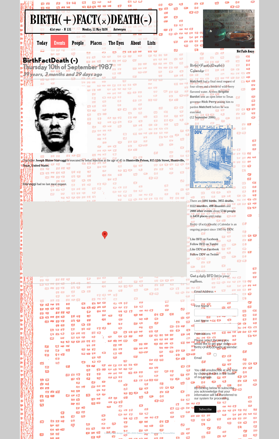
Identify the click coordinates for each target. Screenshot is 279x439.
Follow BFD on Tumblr (204, 244)
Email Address (205, 292)
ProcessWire (169, 433)
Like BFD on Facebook (204, 239)
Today (42, 42)
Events (59, 42)
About (135, 42)
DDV (230, 229)
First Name (203, 306)
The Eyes (116, 42)
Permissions (202, 333)
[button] (105, 235)
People (77, 42)
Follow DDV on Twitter (204, 254)
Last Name (202, 321)
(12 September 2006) (202, 117)
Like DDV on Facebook (204, 249)
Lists (151, 42)
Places (96, 42)
